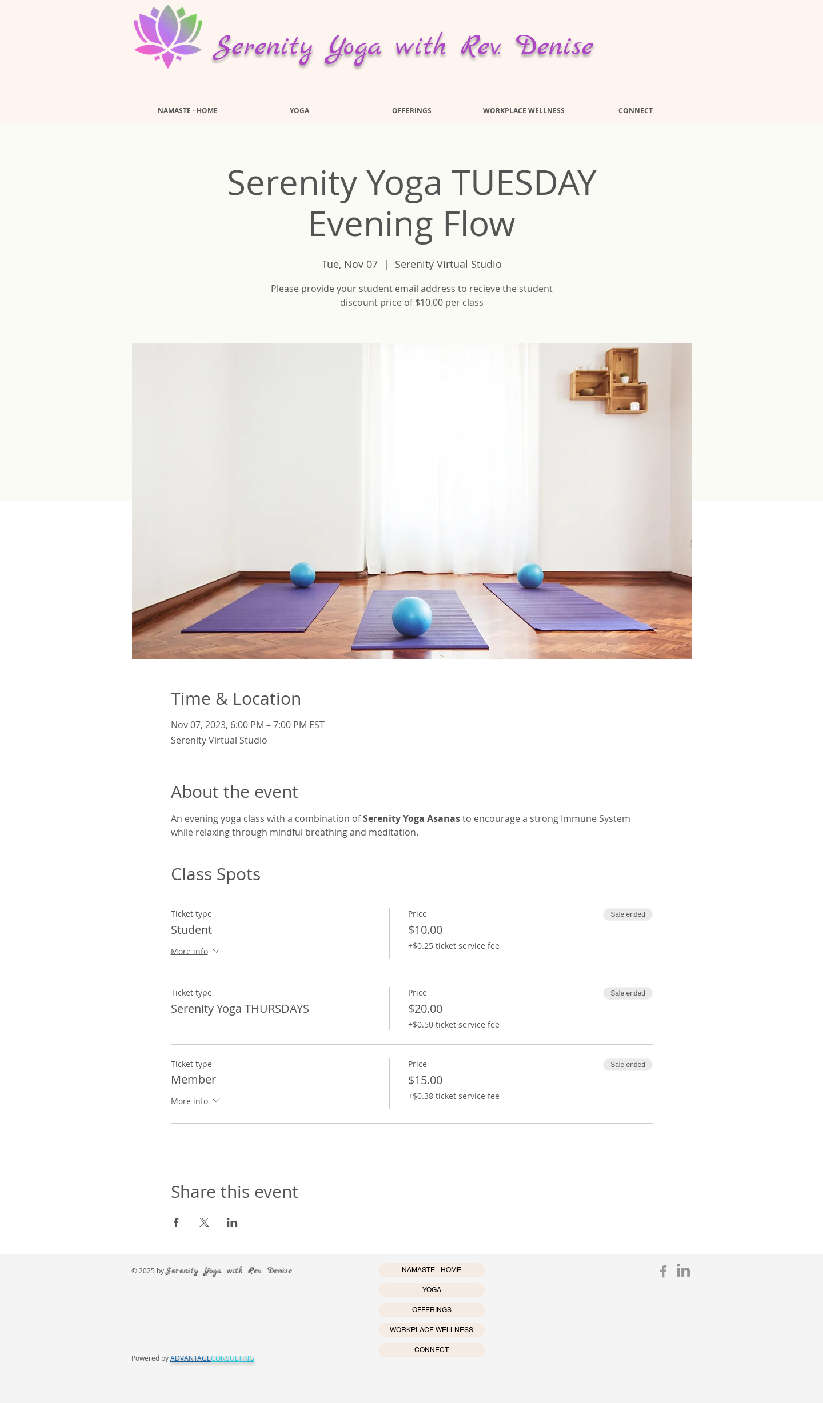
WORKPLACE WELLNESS (431, 1330)
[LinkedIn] (683, 1271)
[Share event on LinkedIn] (232, 1222)
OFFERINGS (432, 1310)
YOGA (431, 1290)
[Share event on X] (204, 1222)
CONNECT (431, 1350)
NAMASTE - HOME (431, 1270)
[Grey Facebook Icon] (663, 1271)
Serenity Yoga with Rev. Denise (403, 47)
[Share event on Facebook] (176, 1222)
